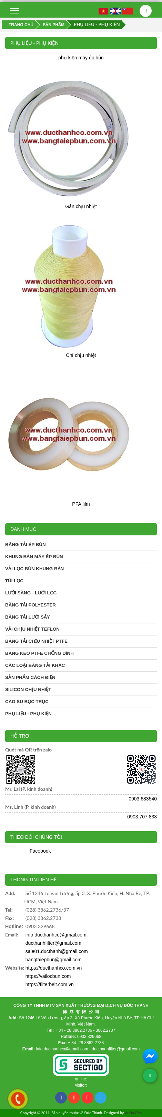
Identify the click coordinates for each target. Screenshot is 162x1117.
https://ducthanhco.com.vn (54, 968)
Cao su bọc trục (27, 701)
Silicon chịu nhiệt (28, 689)
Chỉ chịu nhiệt (81, 355)
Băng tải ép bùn (25, 544)
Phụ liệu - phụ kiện (28, 713)
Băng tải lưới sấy (27, 617)
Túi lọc (14, 580)
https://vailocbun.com (48, 976)
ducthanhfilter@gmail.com (53, 943)
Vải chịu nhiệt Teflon (32, 629)
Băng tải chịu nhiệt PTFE (36, 641)
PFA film (81, 504)
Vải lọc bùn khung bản (34, 568)
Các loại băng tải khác (35, 665)
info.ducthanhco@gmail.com (56, 935)
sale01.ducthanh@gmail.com (57, 951)
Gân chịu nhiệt (81, 206)
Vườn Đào (133, 1113)
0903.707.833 (142, 816)
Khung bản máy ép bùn (34, 556)
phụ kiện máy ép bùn (80, 57)
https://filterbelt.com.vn (50, 984)
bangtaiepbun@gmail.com (54, 959)
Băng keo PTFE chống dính (39, 653)
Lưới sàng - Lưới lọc (31, 592)
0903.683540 (143, 799)
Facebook (40, 851)
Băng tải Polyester (30, 605)
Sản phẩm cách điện (30, 677)
